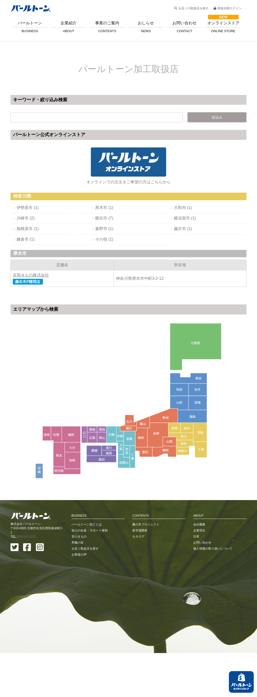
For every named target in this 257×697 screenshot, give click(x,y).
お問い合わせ (184, 27)
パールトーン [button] (30, 27)
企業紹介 (68, 27)
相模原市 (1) (28, 229)
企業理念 (199, 574)
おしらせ (145, 27)
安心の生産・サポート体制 (90, 574)
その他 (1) (104, 239)
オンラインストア (223, 27)
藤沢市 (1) (183, 229)
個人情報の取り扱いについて (212, 592)
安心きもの (79, 580)
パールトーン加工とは (87, 568)
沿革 (196, 580)
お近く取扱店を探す (85, 592)
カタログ (138, 580)
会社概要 (199, 568)
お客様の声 (79, 598)
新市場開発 (139, 574)
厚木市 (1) (104, 207)
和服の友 (78, 586)
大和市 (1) (183, 207)
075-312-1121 (26, 580)
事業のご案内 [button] (107, 27)
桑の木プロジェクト (145, 568)
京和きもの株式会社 (31, 275)
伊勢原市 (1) (28, 207)
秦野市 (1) (104, 229)
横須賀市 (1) (185, 218)
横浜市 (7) (104, 218)
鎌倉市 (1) (26, 239)
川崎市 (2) (26, 218)
